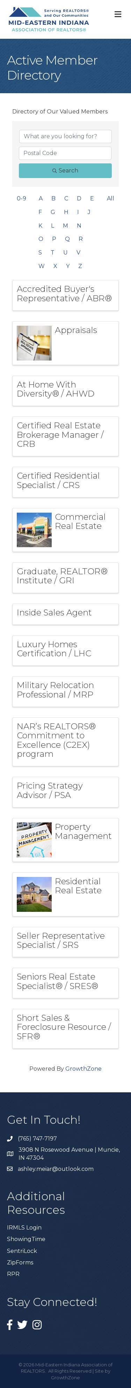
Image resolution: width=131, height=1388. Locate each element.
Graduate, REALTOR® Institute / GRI (62, 575)
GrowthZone (83, 1068)
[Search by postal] (65, 153)
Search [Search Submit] (65, 170)
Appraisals (76, 330)
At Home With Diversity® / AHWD (55, 389)
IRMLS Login (24, 1227)
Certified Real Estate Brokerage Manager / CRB (60, 434)
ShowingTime (26, 1239)
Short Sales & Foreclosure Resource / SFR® (64, 1027)
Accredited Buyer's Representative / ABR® (64, 293)
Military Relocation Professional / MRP (55, 689)
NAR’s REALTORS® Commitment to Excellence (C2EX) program (56, 740)
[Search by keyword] (65, 136)
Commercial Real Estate (80, 521)
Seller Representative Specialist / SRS (61, 940)
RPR (13, 1274)
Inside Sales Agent (54, 612)
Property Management (83, 831)
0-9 (21, 198)
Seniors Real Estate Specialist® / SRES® (57, 981)
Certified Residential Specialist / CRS (58, 480)
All (110, 198)
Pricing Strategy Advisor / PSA (50, 790)
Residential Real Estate (78, 885)
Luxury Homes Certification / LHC (54, 648)
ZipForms (20, 1262)
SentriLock (22, 1251)
